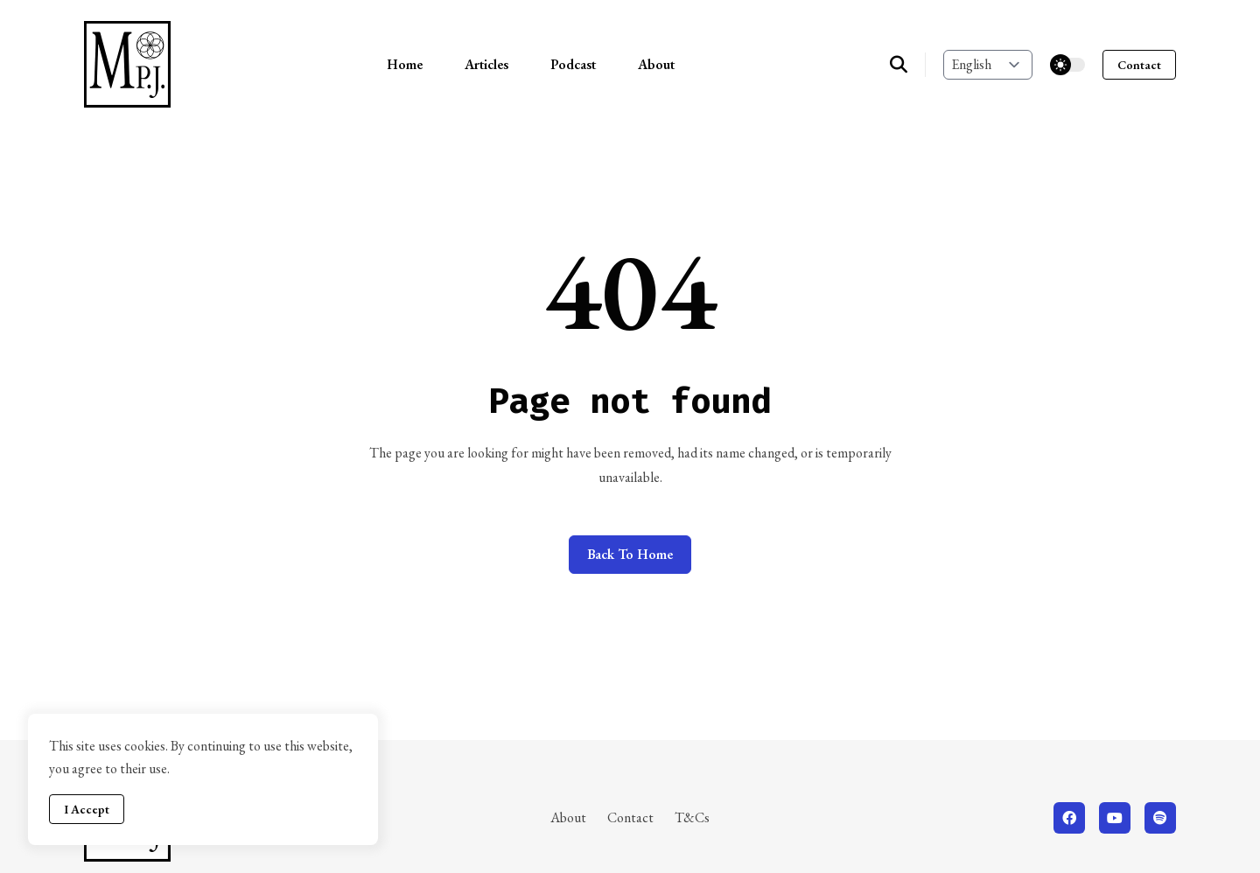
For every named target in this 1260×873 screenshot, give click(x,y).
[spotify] (1160, 818)
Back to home (630, 554)
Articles (486, 64)
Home (405, 64)
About (656, 64)
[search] (908, 64)
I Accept (86, 809)
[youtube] (1114, 818)
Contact (1139, 65)
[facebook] (1069, 818)
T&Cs (692, 817)
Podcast (573, 64)
